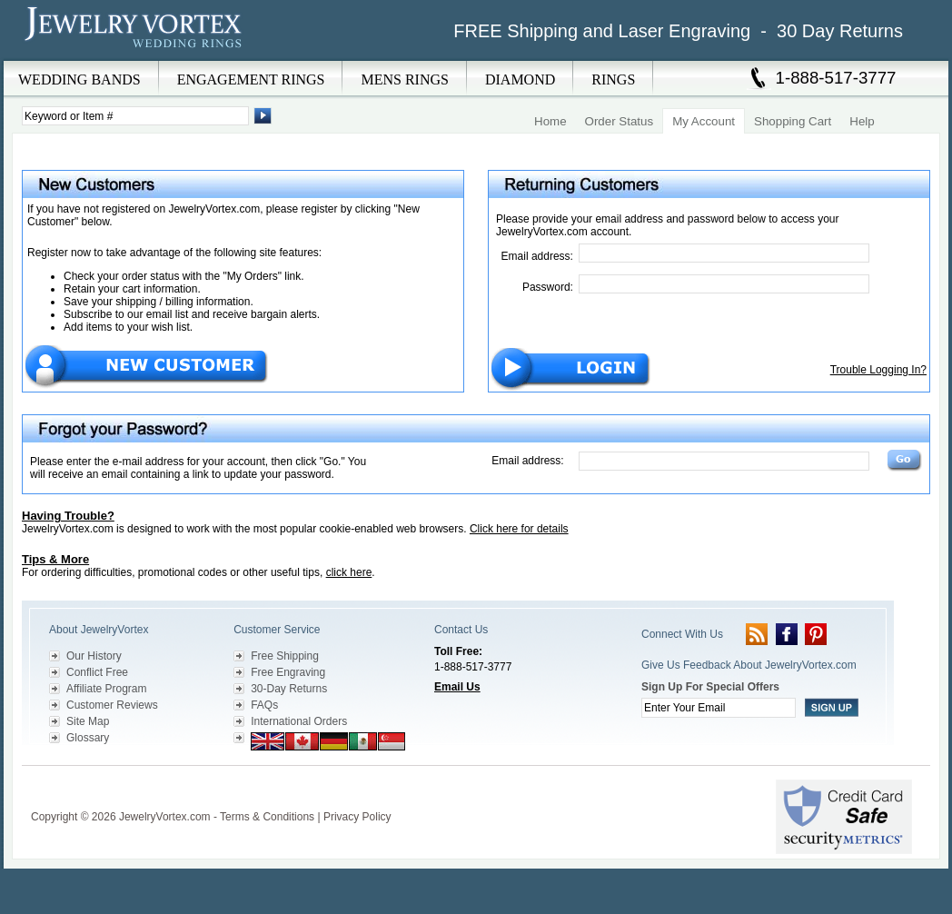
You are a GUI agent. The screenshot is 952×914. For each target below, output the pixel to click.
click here (349, 572)
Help (861, 121)
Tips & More (55, 559)
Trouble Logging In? (878, 369)
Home (550, 121)
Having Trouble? (68, 515)
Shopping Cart (792, 121)
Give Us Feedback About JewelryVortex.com (749, 665)
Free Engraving (288, 672)
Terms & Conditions (267, 816)
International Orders (299, 721)
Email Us (457, 687)
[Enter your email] (718, 708)
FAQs (264, 705)
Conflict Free (97, 672)
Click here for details (519, 528)
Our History (94, 656)
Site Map (87, 721)
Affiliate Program (106, 688)
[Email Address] (724, 253)
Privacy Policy (357, 816)
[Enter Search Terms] (135, 115)
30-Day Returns (289, 688)
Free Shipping (285, 656)
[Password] (724, 283)
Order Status (619, 121)
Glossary (87, 737)
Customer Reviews (112, 705)
